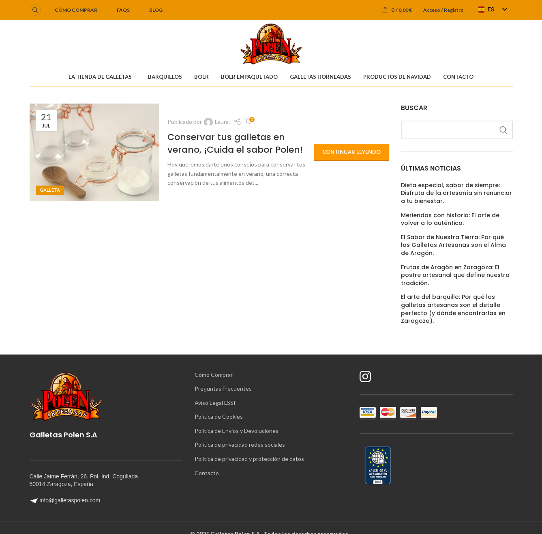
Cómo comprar (76, 10)
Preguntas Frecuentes (223, 388)
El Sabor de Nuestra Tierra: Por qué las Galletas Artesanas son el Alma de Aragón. (453, 245)
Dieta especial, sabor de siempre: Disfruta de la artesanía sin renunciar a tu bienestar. (456, 193)
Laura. (222, 121)
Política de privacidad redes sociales (240, 444)
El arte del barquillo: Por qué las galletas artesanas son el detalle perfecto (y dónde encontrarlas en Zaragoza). (453, 309)
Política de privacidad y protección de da (245, 458)
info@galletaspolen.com (65, 500)
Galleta (50, 189)
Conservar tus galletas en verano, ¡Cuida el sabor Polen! (235, 143)
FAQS (123, 10)
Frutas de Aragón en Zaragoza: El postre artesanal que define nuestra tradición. (455, 275)
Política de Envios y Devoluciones (236, 430)
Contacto (207, 472)
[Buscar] (35, 10)
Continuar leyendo (351, 152)
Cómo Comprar (214, 374)
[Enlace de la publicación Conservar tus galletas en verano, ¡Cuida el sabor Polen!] (94, 152)
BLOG (156, 10)
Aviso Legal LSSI (215, 402)
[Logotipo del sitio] (271, 42)
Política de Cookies (219, 416)
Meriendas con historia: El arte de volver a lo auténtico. (450, 219)
